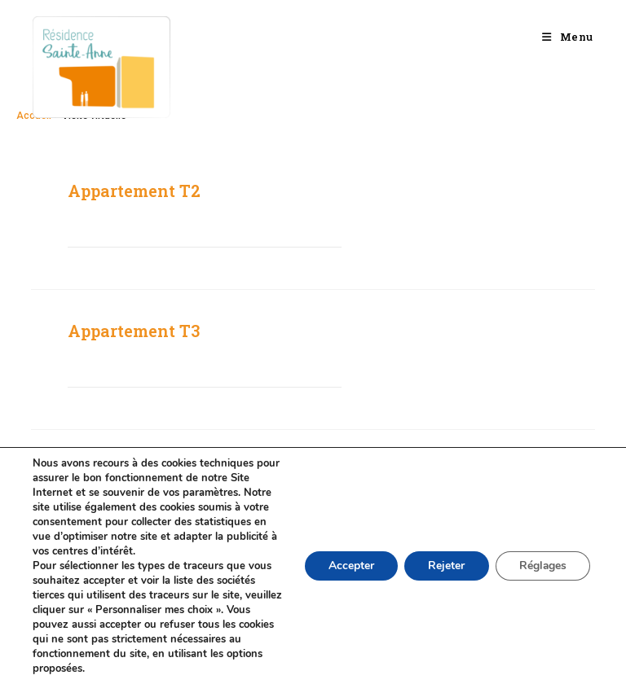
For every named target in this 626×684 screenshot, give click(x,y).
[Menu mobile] (567, 36)
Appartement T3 (134, 330)
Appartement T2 (134, 190)
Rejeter (443, 565)
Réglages (542, 565)
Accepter (347, 565)
